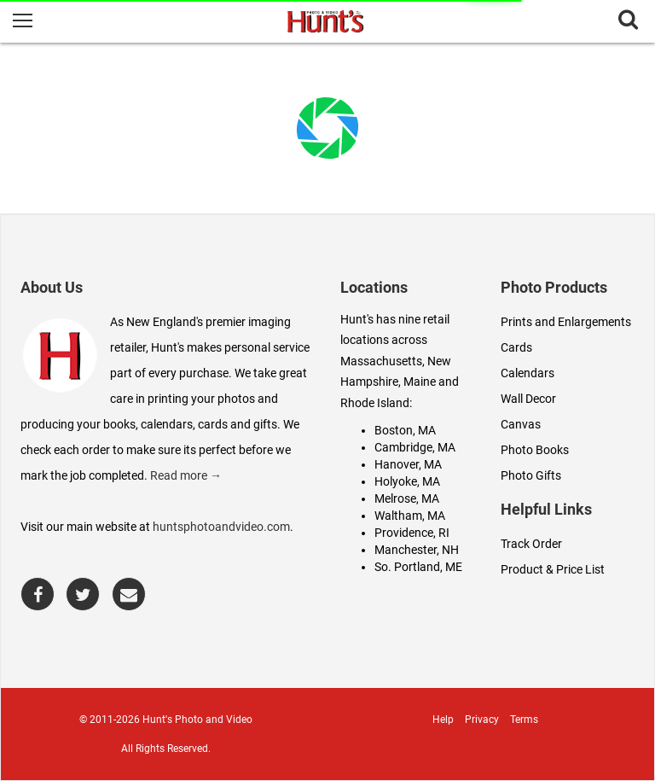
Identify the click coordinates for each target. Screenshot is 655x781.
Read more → (186, 475)
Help (443, 720)
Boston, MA (405, 430)
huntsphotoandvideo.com (221, 526)
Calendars (527, 373)
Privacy (482, 720)
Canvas (521, 424)
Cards (516, 347)
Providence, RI (411, 532)
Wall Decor (528, 398)
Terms (524, 720)
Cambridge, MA (414, 447)
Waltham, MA (409, 515)
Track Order (531, 544)
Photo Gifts (531, 475)
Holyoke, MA (407, 481)
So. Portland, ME (418, 567)
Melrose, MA (406, 498)
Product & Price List (553, 569)
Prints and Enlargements (566, 322)
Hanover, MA (408, 464)
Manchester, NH (416, 550)
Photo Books (535, 450)
